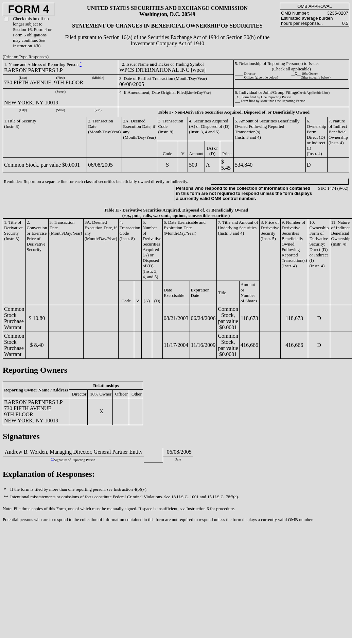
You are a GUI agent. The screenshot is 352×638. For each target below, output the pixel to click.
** (52, 458)
